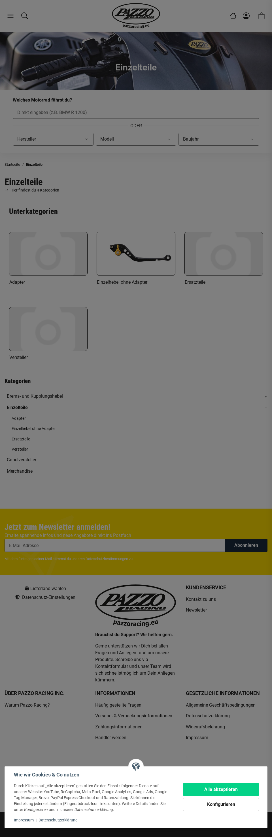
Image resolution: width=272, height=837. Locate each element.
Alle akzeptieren (221, 789)
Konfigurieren (221, 804)
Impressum (24, 820)
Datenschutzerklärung (58, 820)
